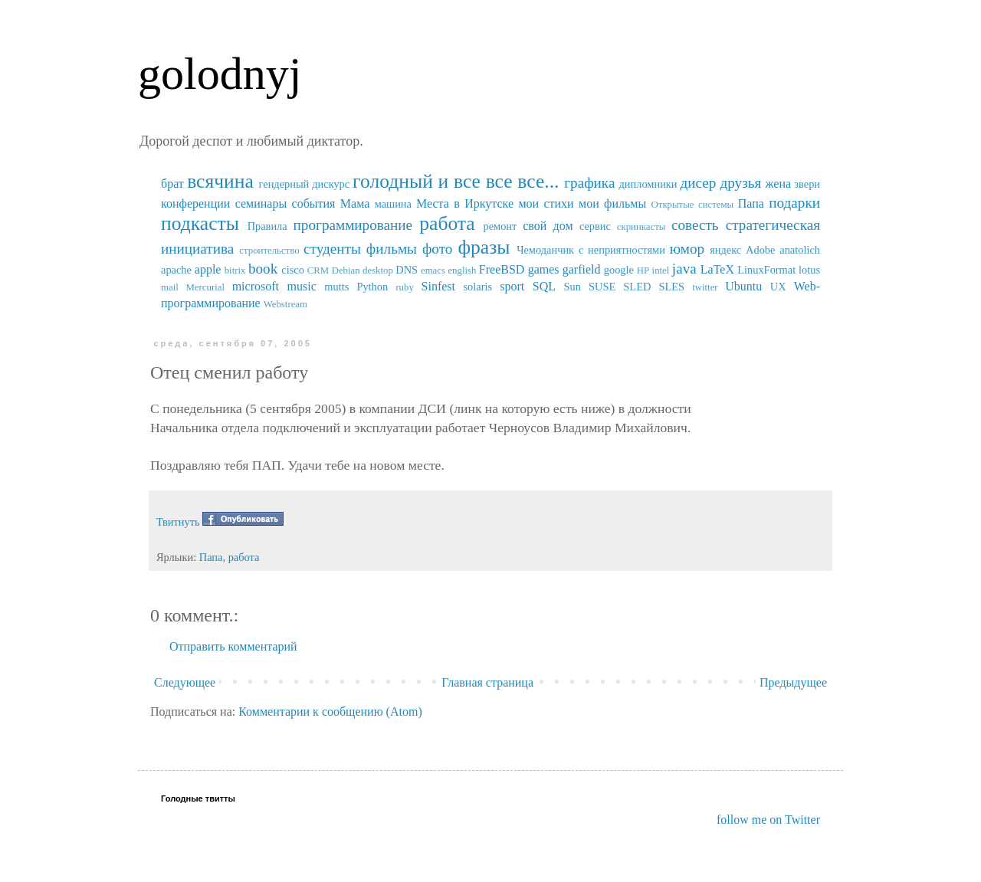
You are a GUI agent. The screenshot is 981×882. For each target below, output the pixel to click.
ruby (404, 287)
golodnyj (219, 73)
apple (208, 269)
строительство (269, 250)
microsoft (255, 286)
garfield (582, 269)
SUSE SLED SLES (636, 286)
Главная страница (487, 682)
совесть (695, 225)
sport (512, 286)
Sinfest (438, 286)
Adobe (760, 250)
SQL (544, 286)
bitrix (235, 270)
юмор (687, 249)
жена (778, 183)
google (619, 270)
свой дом (548, 225)
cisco (292, 270)
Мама (354, 203)
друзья (740, 183)
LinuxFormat (766, 270)
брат (172, 183)
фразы (484, 247)
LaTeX (717, 269)
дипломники (648, 184)
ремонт (500, 226)
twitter (704, 287)
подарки (794, 203)
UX (778, 286)
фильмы (391, 249)
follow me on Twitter (768, 819)
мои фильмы (612, 203)
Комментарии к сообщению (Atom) (330, 711)
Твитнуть (178, 522)
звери (807, 184)
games (543, 269)
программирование (353, 225)
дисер (698, 183)
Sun (572, 286)
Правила (267, 226)
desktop (378, 270)
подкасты (200, 223)
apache (176, 270)
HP (643, 270)
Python (372, 286)
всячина (220, 181)
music (302, 286)
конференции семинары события (248, 203)
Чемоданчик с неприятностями (591, 250)
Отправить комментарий (233, 646)
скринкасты (641, 226)
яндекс (725, 250)
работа (447, 223)
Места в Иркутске (464, 203)
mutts (336, 286)
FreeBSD (502, 269)
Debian (346, 270)
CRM (318, 270)
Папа (751, 203)
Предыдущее (793, 682)
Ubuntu (743, 286)
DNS (406, 270)
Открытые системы (692, 204)
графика (589, 183)
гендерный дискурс (304, 184)
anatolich (799, 250)
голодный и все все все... (456, 181)
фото (437, 249)
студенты (332, 249)
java (684, 269)
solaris (478, 286)
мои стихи (545, 203)
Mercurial (204, 287)
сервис (595, 226)
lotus (809, 270)
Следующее (184, 682)
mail (170, 287)
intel (661, 270)
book (262, 269)
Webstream (285, 304)
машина (393, 204)
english (462, 270)
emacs (433, 270)
